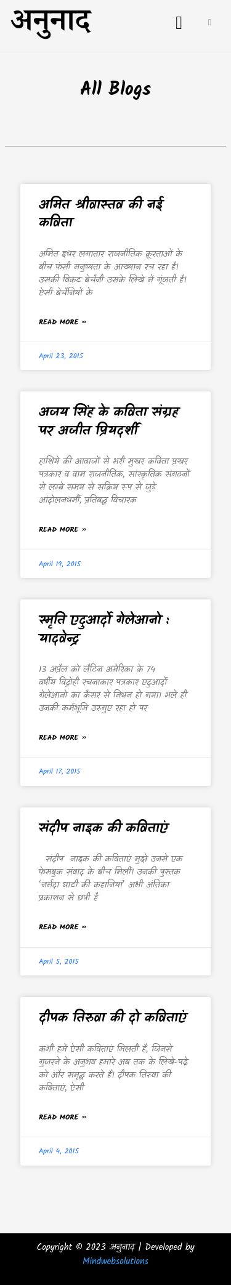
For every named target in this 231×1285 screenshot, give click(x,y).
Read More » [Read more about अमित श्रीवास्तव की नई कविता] (63, 322)
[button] (179, 22)
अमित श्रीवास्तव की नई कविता (101, 214)
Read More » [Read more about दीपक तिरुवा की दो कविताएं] (63, 1117)
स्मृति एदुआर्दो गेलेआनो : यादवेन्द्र (104, 629)
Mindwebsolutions (115, 1261)
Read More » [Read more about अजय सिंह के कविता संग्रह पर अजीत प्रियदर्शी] (63, 529)
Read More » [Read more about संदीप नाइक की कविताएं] (63, 927)
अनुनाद (50, 25)
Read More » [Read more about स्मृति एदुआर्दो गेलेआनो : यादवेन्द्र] (63, 737)
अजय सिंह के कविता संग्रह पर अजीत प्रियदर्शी (108, 421)
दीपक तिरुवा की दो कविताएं (113, 1018)
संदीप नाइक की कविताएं (103, 829)
